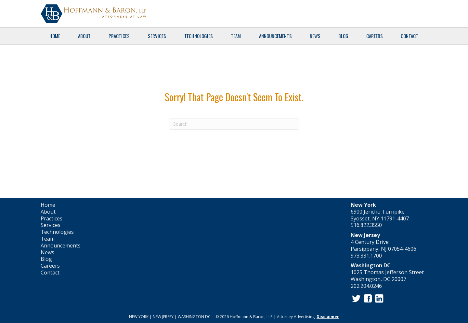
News (315, 35)
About (84, 35)
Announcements (275, 35)
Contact (409, 35)
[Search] (234, 124)
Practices (119, 35)
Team (236, 35)
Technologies (198, 35)
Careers (374, 35)
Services (157, 35)
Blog (343, 35)
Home (54, 35)
